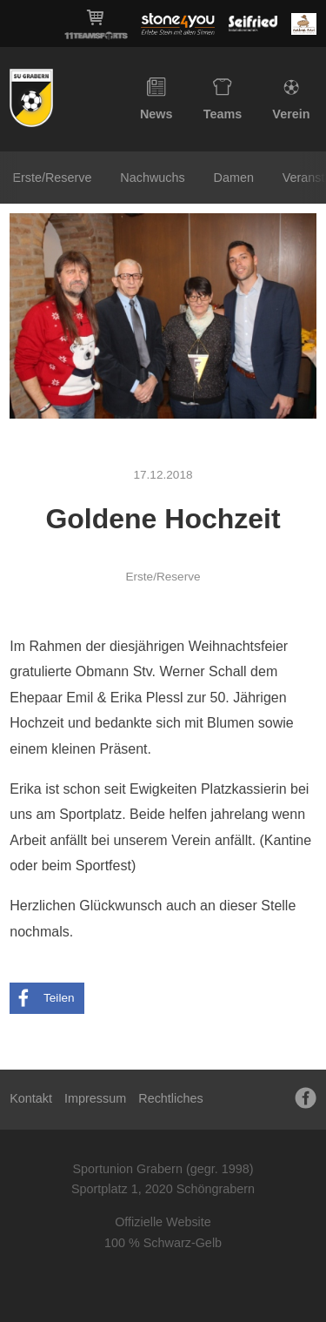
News (156, 99)
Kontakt (31, 1098)
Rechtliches (170, 1098)
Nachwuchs (152, 178)
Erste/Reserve (51, 178)
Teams (223, 99)
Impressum (95, 1098)
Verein (290, 99)
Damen (234, 178)
